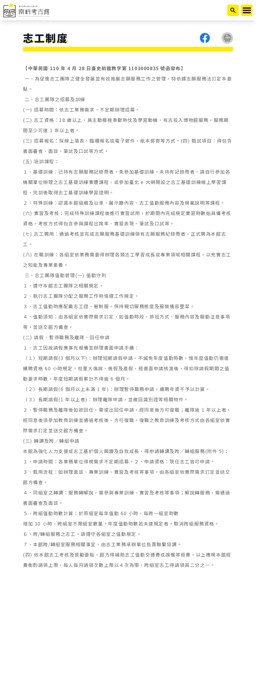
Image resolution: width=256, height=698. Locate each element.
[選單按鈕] (128, 49)
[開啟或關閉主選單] (247, 10)
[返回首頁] (26, 10)
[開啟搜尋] (233, 10)
